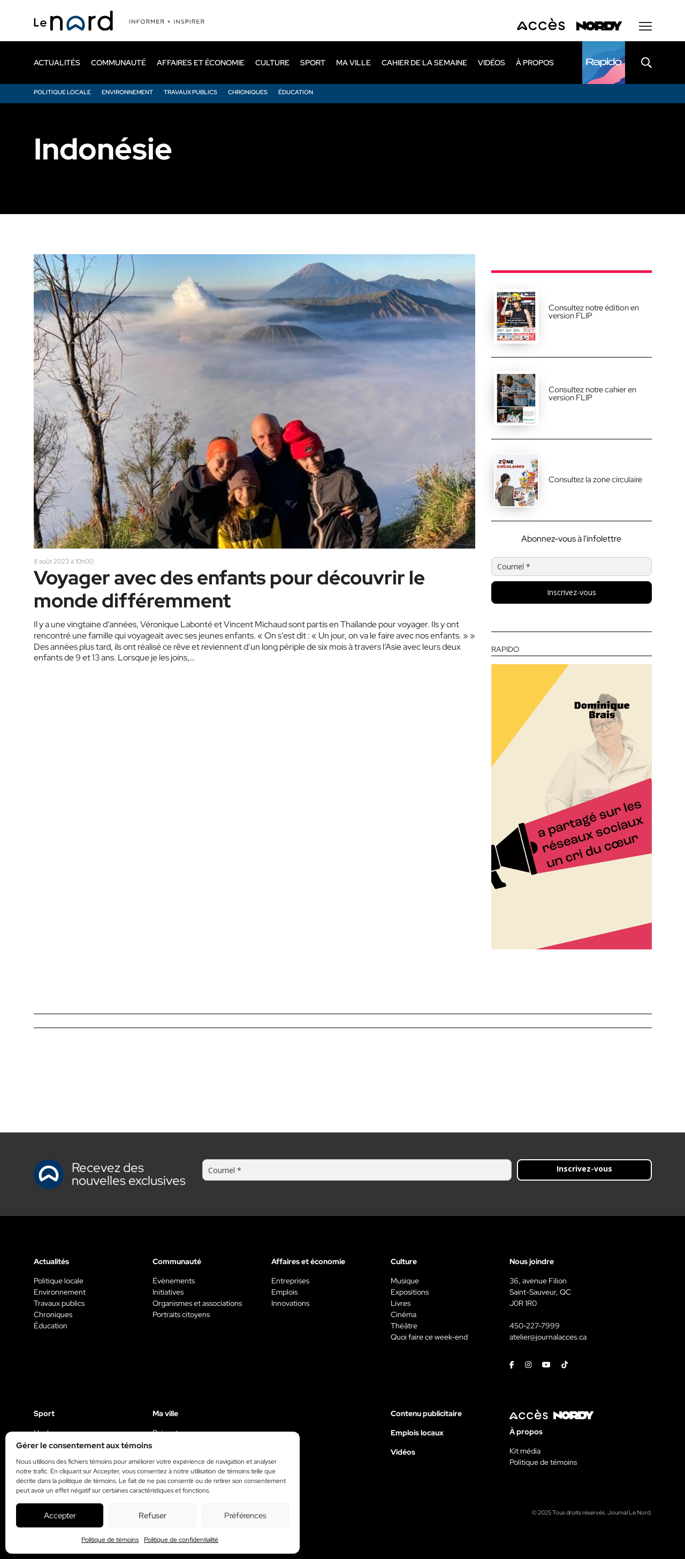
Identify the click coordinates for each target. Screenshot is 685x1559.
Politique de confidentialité (181, 1539)
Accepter (60, 1515)
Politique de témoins (110, 1539)
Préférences (245, 1515)
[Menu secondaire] (645, 26)
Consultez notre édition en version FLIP (594, 311)
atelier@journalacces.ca (548, 1337)
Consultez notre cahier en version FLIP (592, 393)
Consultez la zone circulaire (595, 479)
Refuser (152, 1515)
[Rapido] (603, 62)
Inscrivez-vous (571, 592)
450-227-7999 (534, 1325)
